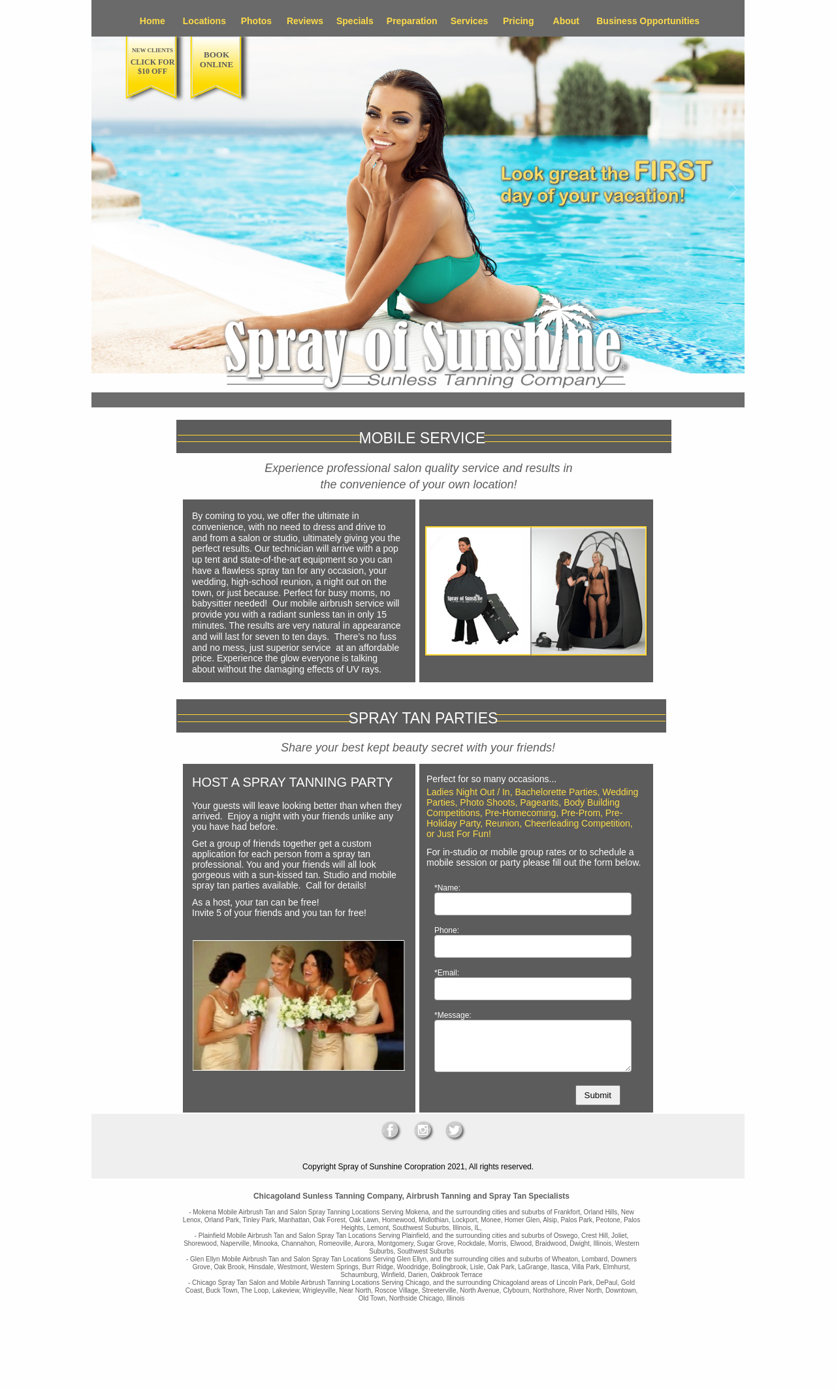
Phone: (446, 930)
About (566, 21)
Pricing (518, 21)
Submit (598, 1095)
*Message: (453, 1015)
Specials (355, 21)
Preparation (412, 21)
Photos (256, 21)
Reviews (305, 21)
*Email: (446, 972)
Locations (204, 21)
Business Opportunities (647, 21)
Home (152, 21)
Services (470, 21)
